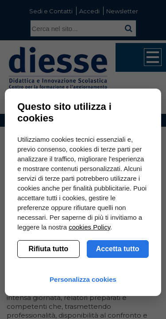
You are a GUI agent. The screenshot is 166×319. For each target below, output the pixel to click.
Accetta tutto (117, 249)
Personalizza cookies (83, 279)
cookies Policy (89, 227)
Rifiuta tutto (49, 249)
